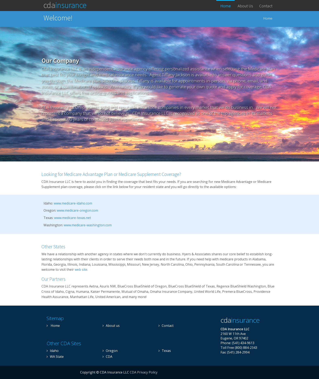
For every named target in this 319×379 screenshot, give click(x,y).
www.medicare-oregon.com (77, 210)
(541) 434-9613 (243, 343)
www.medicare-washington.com (88, 225)
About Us (245, 6)
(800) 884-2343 (246, 347)
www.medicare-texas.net (72, 217)
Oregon (110, 350)
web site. (81, 269)
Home (225, 6)
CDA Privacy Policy (143, 372)
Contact (265, 6)
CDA (65, 4)
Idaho (53, 350)
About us (111, 325)
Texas (164, 350)
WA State (55, 356)
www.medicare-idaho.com (73, 203)
